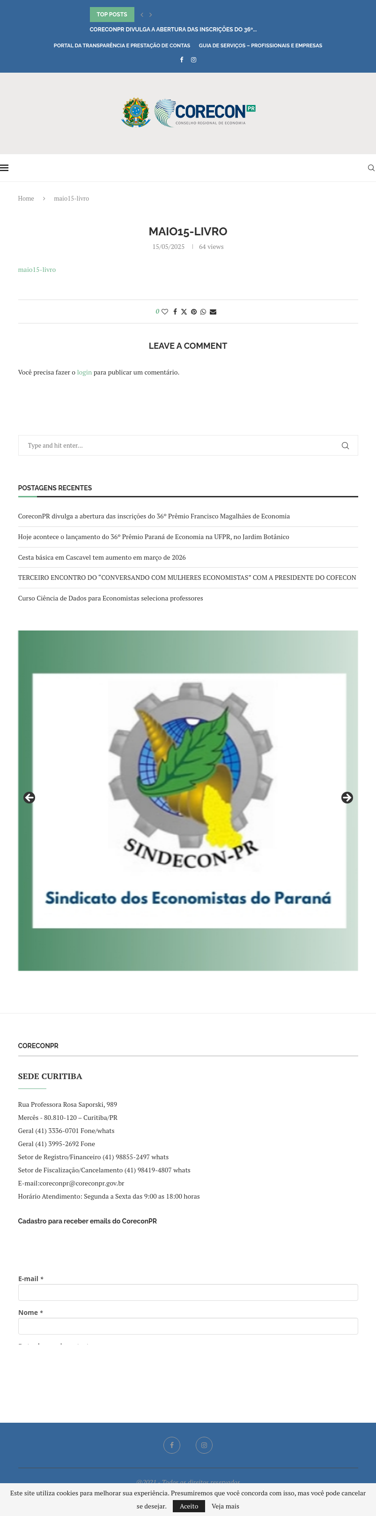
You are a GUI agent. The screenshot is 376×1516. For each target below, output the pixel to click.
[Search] (371, 167)
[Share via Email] (213, 311)
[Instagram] (193, 59)
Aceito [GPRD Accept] (189, 1505)
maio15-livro (37, 269)
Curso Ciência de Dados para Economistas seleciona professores (110, 597)
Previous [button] (30, 798)
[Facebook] (181, 59)
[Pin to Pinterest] (194, 311)
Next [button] (346, 798)
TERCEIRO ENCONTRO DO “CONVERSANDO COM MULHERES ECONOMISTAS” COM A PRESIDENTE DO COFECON (187, 577)
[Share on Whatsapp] (203, 311)
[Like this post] (165, 311)
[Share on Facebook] (175, 311)
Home (26, 198)
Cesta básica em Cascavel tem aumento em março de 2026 (102, 557)
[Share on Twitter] (184, 311)
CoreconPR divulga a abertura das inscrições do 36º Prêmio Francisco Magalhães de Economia (154, 515)
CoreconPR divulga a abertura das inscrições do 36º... (173, 29)
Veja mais (225, 1506)
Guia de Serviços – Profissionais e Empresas (261, 46)
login (84, 372)
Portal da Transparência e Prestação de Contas (122, 46)
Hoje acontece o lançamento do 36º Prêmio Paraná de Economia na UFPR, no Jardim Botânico (153, 536)
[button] (142, 14)
